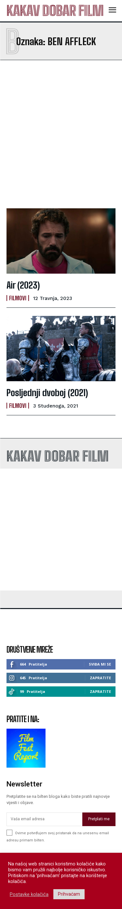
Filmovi (17, 298)
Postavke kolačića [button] (29, 894)
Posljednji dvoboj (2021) (47, 392)
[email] (44, 819)
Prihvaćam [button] (69, 894)
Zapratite (100, 677)
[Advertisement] (61, 134)
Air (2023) (23, 285)
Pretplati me (99, 819)
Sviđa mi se (100, 664)
